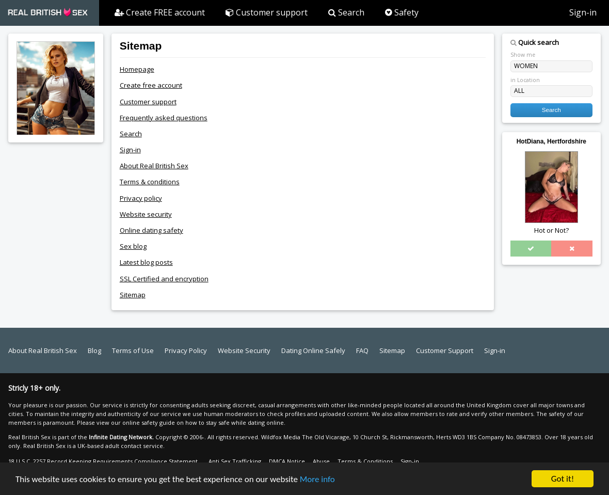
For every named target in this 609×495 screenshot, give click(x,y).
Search (346, 12)
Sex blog (133, 246)
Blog (94, 350)
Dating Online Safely (313, 350)
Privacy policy (141, 198)
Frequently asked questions (163, 117)
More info (317, 482)
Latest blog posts (146, 262)
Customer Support (444, 350)
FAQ (362, 350)
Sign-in (583, 12)
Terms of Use (133, 350)
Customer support (267, 12)
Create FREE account (160, 12)
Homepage (137, 69)
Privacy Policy (186, 350)
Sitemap (133, 294)
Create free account (151, 85)
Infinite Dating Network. (121, 437)
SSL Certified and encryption (164, 278)
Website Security (244, 350)
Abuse (321, 461)
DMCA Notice (287, 461)
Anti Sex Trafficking (235, 461)
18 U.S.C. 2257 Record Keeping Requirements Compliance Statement (103, 461)
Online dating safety (151, 230)
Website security (146, 214)
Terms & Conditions (365, 461)
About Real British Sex (154, 165)
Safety (402, 12)
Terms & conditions (150, 181)
